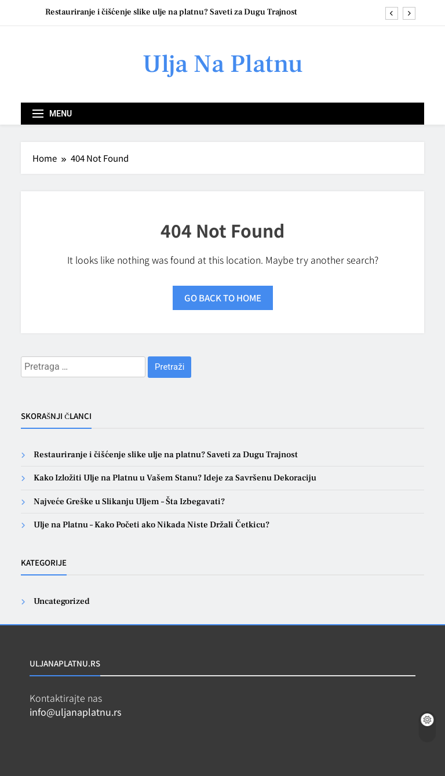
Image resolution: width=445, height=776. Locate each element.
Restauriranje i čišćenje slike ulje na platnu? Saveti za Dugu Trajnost (171, 12)
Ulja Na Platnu (223, 64)
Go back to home (222, 298)
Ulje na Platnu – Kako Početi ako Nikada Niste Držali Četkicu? (151, 524)
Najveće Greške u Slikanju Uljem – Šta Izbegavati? (129, 501)
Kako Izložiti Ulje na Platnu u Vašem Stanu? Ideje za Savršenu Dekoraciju (175, 477)
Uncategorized (62, 601)
